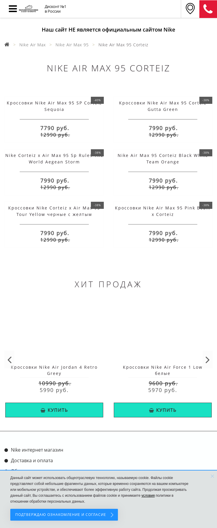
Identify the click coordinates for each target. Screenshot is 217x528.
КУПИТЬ (54, 410)
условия (148, 495)
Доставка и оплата (32, 460)
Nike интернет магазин (37, 450)
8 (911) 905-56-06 (208, 9)
